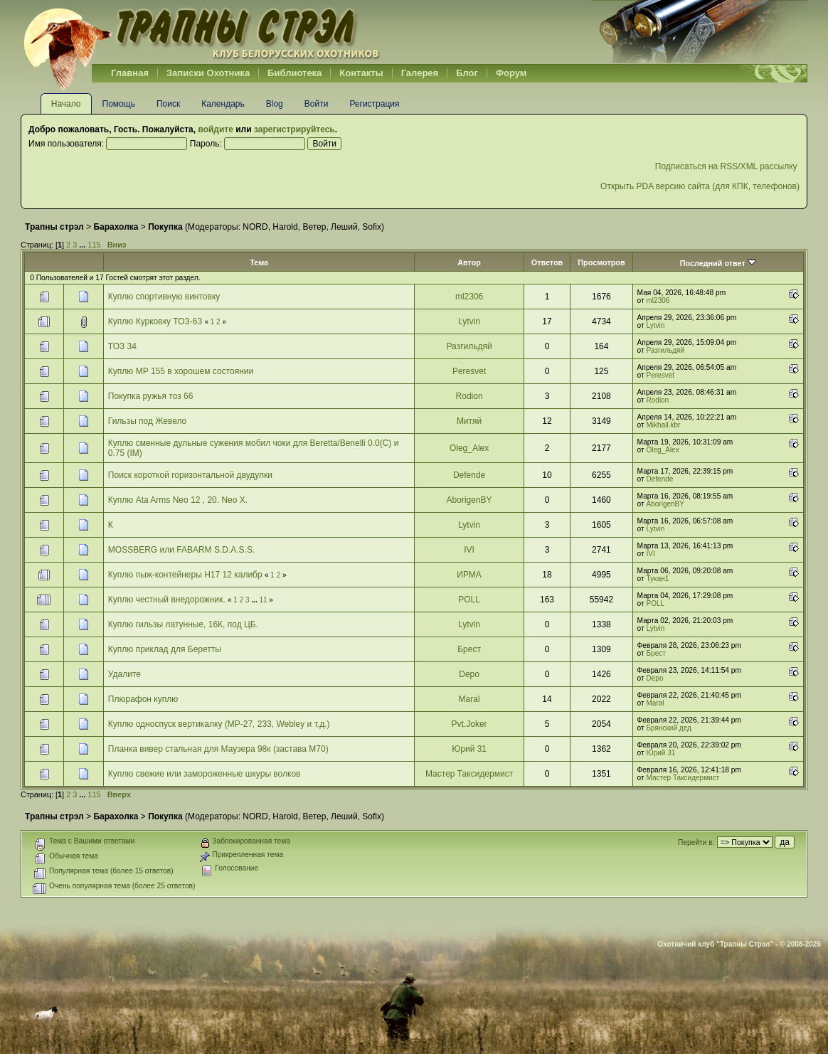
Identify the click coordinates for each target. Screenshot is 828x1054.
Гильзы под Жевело (147, 421)
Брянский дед (669, 728)
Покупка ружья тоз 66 (150, 396)
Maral (469, 699)
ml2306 (469, 297)
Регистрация (374, 104)
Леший (344, 227)
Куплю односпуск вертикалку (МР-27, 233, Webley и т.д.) (219, 724)
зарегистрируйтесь (294, 129)
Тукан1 (658, 578)
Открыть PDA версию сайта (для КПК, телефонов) (700, 186)
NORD (255, 227)
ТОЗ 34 (122, 346)
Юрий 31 (469, 749)
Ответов (547, 262)
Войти (316, 104)
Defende (469, 475)
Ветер (314, 227)
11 (263, 600)
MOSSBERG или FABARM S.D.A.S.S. (181, 550)
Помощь (118, 104)
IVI (469, 550)
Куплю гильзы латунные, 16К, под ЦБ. (183, 624)
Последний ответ (718, 263)
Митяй (469, 421)
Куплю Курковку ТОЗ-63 (155, 321)
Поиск (168, 104)
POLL (469, 600)
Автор (469, 262)
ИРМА (469, 575)
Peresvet (469, 371)
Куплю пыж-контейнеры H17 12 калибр (185, 575)
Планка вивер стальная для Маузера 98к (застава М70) (218, 749)
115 (93, 244)
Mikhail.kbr (664, 425)
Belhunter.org (201, 32)
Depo (469, 674)
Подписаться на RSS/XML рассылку (727, 166)
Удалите (124, 674)
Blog (274, 104)
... (83, 244)
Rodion (469, 396)
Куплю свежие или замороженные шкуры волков (204, 774)
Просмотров (601, 262)
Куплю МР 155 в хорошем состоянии (180, 371)
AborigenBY (469, 500)
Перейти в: (696, 842)
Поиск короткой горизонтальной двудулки (190, 475)
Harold (284, 227)
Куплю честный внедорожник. (166, 600)
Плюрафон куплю (143, 699)
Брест (469, 649)
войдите (215, 129)
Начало (66, 104)
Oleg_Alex (469, 448)
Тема (259, 262)
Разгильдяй (469, 346)
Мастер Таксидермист (469, 774)
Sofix (371, 227)
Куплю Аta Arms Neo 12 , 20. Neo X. (178, 500)
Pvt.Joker (469, 724)
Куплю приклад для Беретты (164, 649)
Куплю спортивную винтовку (164, 297)
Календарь (223, 104)
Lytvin (469, 321)
